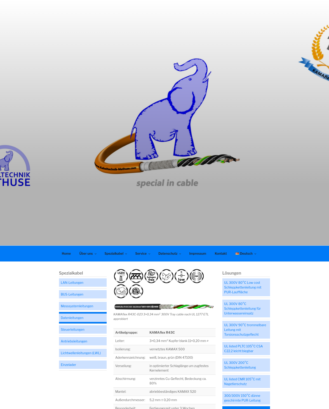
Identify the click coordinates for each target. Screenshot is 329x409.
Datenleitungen (72, 318)
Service (143, 253)
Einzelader (68, 365)
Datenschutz (170, 253)
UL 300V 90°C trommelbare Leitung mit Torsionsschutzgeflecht (245, 329)
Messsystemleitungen (77, 306)
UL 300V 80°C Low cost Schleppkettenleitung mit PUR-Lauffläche (242, 287)
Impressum (197, 253)
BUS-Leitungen (72, 294)
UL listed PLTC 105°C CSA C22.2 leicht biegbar (243, 348)
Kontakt (221, 253)
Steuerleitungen (73, 329)
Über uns (88, 253)
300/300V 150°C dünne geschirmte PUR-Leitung (242, 398)
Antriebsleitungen (74, 341)
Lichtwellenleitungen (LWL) (81, 353)
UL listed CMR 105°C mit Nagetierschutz (242, 381)
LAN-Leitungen (72, 282)
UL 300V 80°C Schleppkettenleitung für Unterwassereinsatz (242, 308)
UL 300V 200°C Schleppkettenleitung (240, 365)
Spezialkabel (116, 253)
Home (66, 253)
